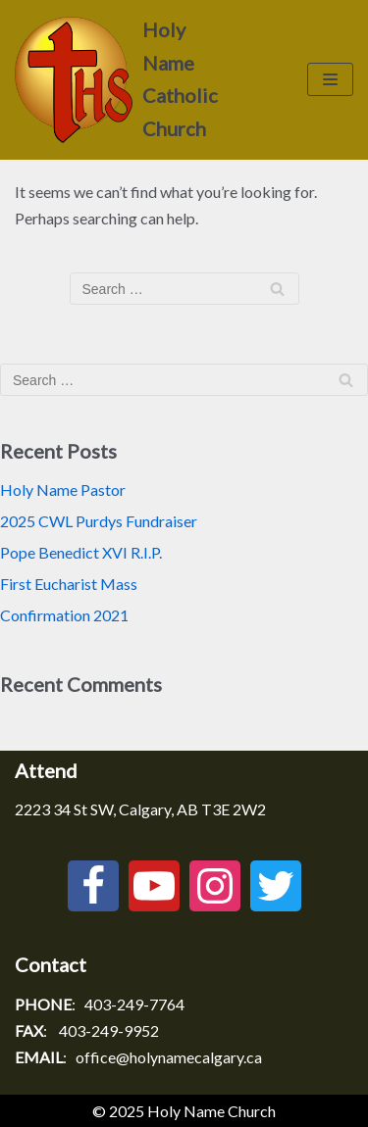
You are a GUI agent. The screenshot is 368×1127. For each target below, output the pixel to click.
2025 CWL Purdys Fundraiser (98, 521)
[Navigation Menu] (330, 79)
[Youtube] (154, 885)
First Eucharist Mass (68, 583)
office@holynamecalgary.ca (169, 1057)
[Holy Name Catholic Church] (123, 80)
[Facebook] (93, 885)
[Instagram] (214, 885)
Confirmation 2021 (64, 615)
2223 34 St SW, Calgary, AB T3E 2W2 (140, 809)
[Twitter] (275, 885)
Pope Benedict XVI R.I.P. (81, 552)
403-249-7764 (134, 1004)
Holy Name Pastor (63, 489)
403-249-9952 (109, 1030)
